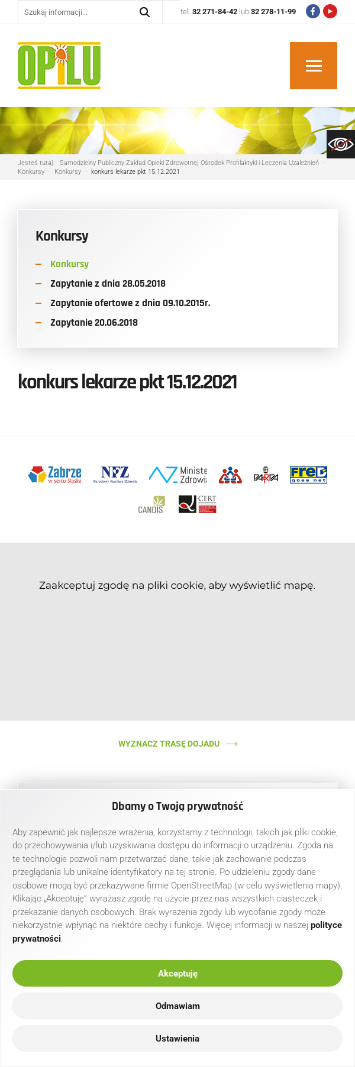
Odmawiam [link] (178, 1006)
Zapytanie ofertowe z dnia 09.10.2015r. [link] (130, 303)
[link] (341, 144)
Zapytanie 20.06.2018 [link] (94, 322)
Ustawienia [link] (177, 1038)
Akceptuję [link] (178, 973)
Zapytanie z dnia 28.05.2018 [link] (108, 283)
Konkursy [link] (69, 264)
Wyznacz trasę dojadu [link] (169, 743)
